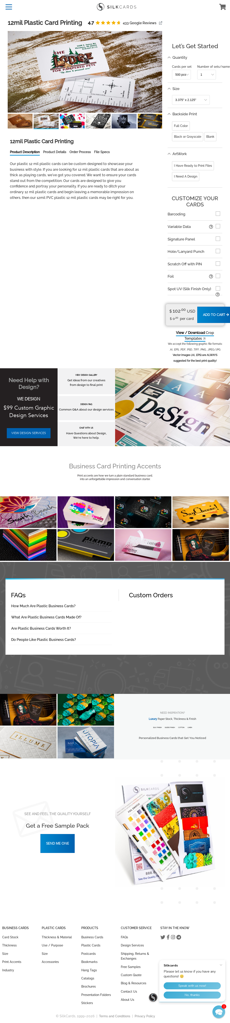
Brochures (88, 986)
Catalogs (87, 978)
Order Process (80, 152)
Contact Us (129, 991)
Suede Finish (170, 727)
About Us (127, 999)
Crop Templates (195, 336)
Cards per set (182, 66)
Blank (210, 136)
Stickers (87, 1003)
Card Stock (10, 937)
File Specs (102, 152)
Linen (190, 727)
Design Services (132, 945)
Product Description (25, 152)
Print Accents (11, 962)
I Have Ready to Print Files (193, 165)
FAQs (124, 937)
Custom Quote (131, 975)
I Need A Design (185, 176)
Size (5, 953)
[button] (218, 1011)
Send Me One (57, 843)
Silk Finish (157, 727)
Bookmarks (89, 962)
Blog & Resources (133, 983)
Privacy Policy (145, 1016)
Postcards (88, 953)
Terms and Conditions (114, 1016)
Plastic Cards (90, 945)
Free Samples (131, 967)
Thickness (9, 945)
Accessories (50, 962)
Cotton (181, 727)
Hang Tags (89, 970)
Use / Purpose (52, 945)
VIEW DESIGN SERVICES (28, 433)
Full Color (181, 126)
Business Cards (92, 937)
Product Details (54, 152)
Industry (8, 970)
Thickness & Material (57, 937)
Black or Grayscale (187, 136)
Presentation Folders (96, 995)
